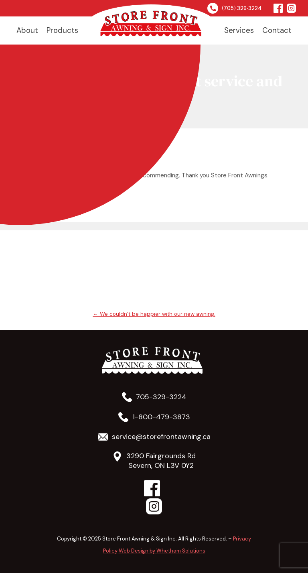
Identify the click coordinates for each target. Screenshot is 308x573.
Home (151, 24)
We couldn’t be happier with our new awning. (154, 314)
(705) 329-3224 (234, 8)
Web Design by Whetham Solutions (162, 550)
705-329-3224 (161, 397)
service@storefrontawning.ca (161, 436)
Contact (277, 30)
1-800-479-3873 (161, 417)
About (27, 30)
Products (62, 30)
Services (239, 30)
